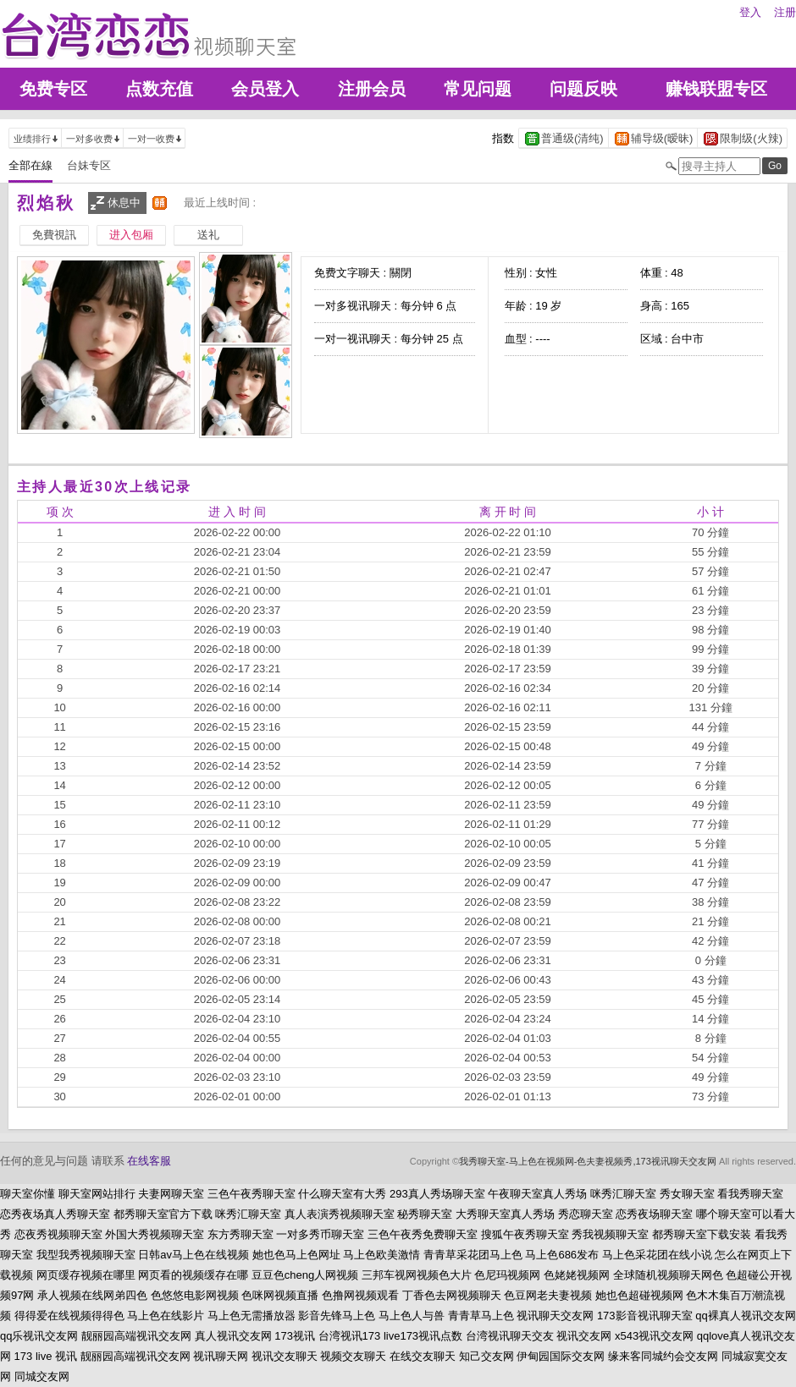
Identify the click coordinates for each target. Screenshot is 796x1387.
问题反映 (583, 88)
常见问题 (477, 88)
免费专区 (53, 88)
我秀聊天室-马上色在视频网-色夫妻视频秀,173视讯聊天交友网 (587, 1161)
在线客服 (149, 1160)
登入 (750, 12)
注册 (785, 12)
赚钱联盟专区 (716, 88)
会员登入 (265, 88)
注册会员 (372, 88)
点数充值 (159, 88)
